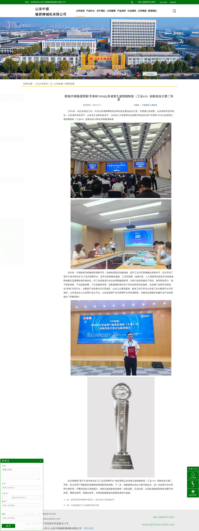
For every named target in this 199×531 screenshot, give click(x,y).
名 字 (4, 483)
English (173, 2)
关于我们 (101, 11)
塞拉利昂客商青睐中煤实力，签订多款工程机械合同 (97, 500)
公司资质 (142, 11)
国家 (4, 514)
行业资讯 (132, 11)
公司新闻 (111, 11)
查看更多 (28, 130)
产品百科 (121, 11)
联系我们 (152, 11)
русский (163, 2)
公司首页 (80, 11)
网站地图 (89, 520)
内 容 (4, 466)
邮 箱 (4, 501)
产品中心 (90, 11)
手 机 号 (5, 493)
